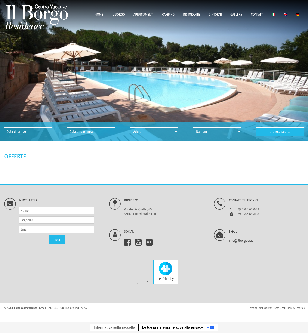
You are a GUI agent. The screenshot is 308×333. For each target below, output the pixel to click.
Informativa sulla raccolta (114, 327)
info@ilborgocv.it (241, 240)
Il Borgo (118, 14)
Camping (168, 14)
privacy (291, 307)
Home (99, 14)
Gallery (236, 14)
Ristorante (191, 14)
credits (253, 307)
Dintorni (215, 14)
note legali (280, 307)
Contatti (257, 14)
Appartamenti (143, 14)
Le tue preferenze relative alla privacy (172, 327)
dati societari (265, 307)
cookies (301, 307)
